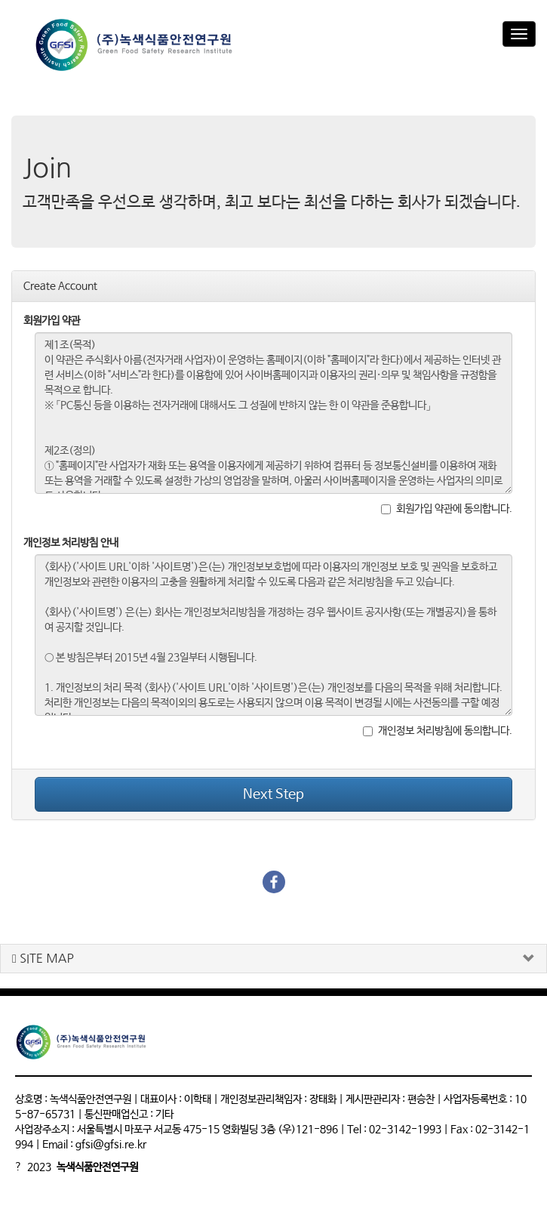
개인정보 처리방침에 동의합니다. (437, 731)
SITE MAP (43, 958)
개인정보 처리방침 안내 (70, 543)
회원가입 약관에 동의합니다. (446, 509)
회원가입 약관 (51, 321)
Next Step (273, 794)
